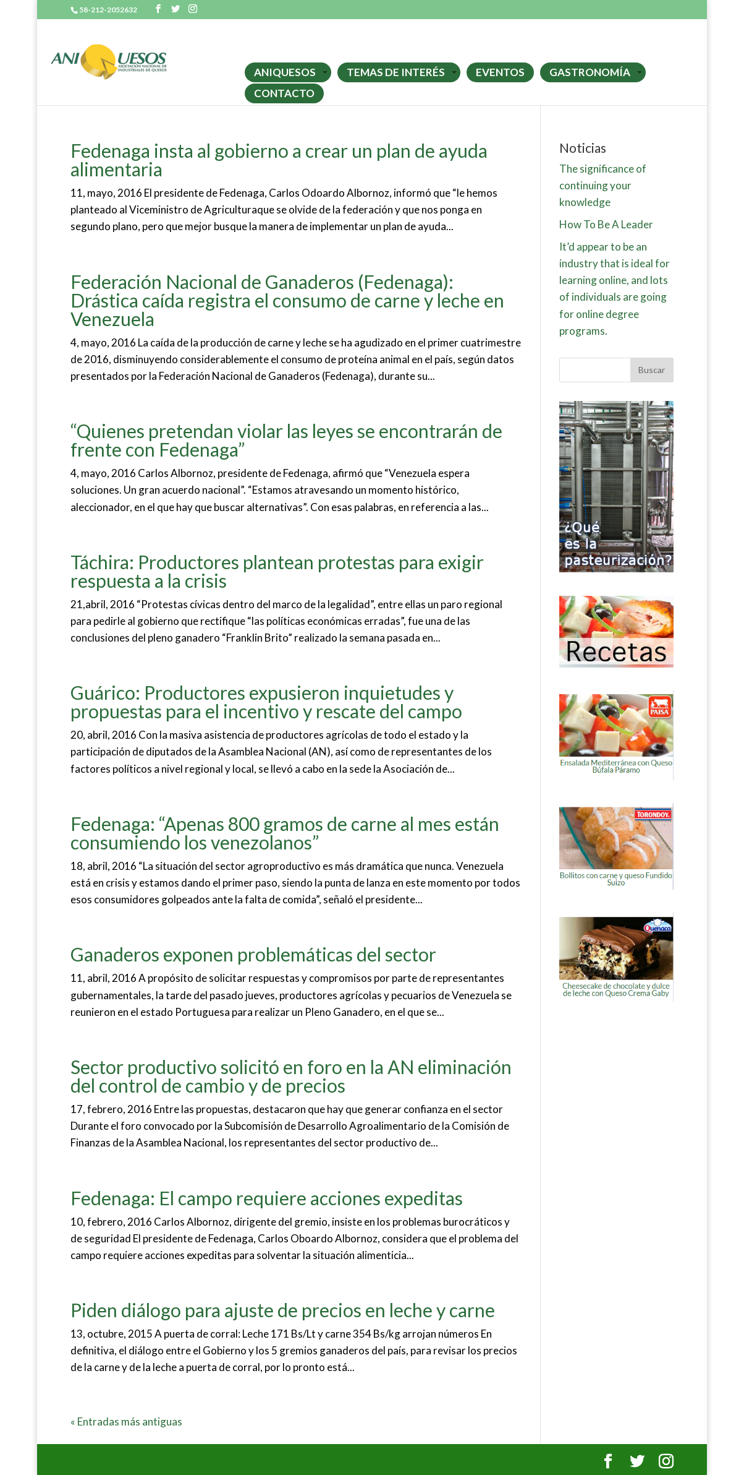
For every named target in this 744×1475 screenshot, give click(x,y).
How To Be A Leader (606, 224)
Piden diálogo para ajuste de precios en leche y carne (282, 1310)
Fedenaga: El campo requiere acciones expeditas (266, 1198)
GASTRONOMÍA (589, 72)
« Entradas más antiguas (126, 1421)
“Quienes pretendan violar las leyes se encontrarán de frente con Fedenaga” (286, 439)
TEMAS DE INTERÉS (396, 72)
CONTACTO (284, 93)
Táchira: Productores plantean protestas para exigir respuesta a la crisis (277, 571)
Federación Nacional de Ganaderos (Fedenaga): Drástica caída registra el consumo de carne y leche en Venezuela (287, 300)
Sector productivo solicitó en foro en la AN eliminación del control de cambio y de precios (291, 1076)
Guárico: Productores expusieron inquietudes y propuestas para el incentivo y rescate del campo (266, 701)
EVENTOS (500, 72)
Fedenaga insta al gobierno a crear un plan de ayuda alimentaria (279, 159)
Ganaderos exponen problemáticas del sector (253, 954)
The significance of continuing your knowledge (602, 185)
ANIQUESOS (285, 72)
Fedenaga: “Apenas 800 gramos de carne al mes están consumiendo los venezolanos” (284, 832)
